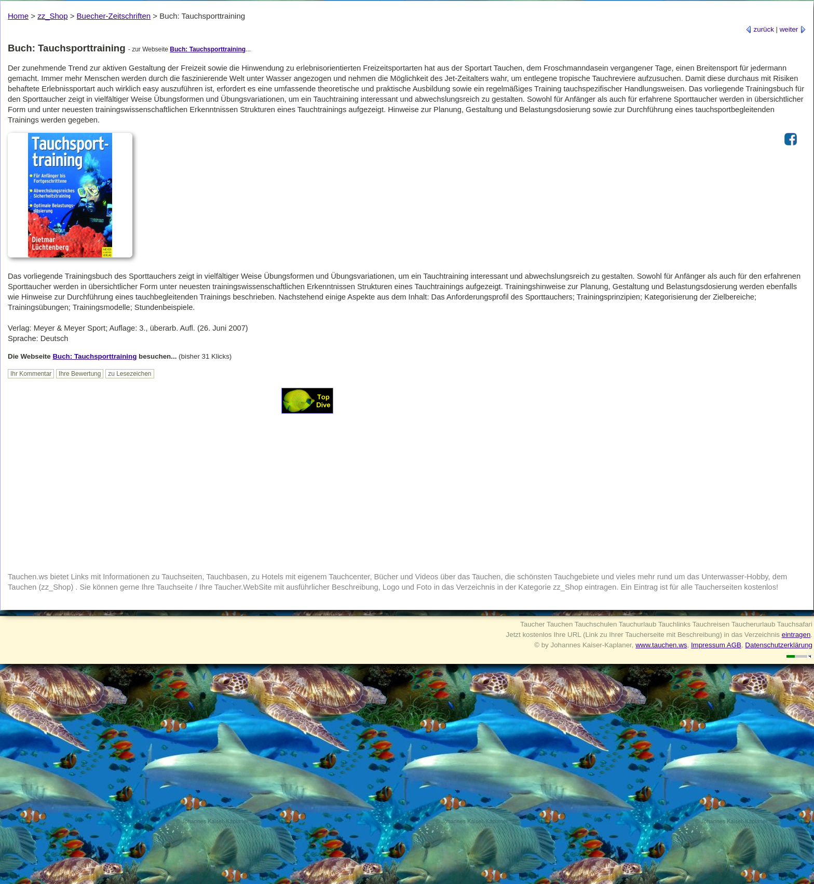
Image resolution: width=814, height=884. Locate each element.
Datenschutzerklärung (778, 645)
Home (18, 15)
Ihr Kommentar (30, 373)
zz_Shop (52, 15)
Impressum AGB (716, 645)
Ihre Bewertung (80, 373)
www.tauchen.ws (661, 645)
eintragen (796, 634)
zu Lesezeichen (129, 373)
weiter (793, 29)
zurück (759, 29)
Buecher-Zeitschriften (114, 15)
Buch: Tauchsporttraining (208, 49)
